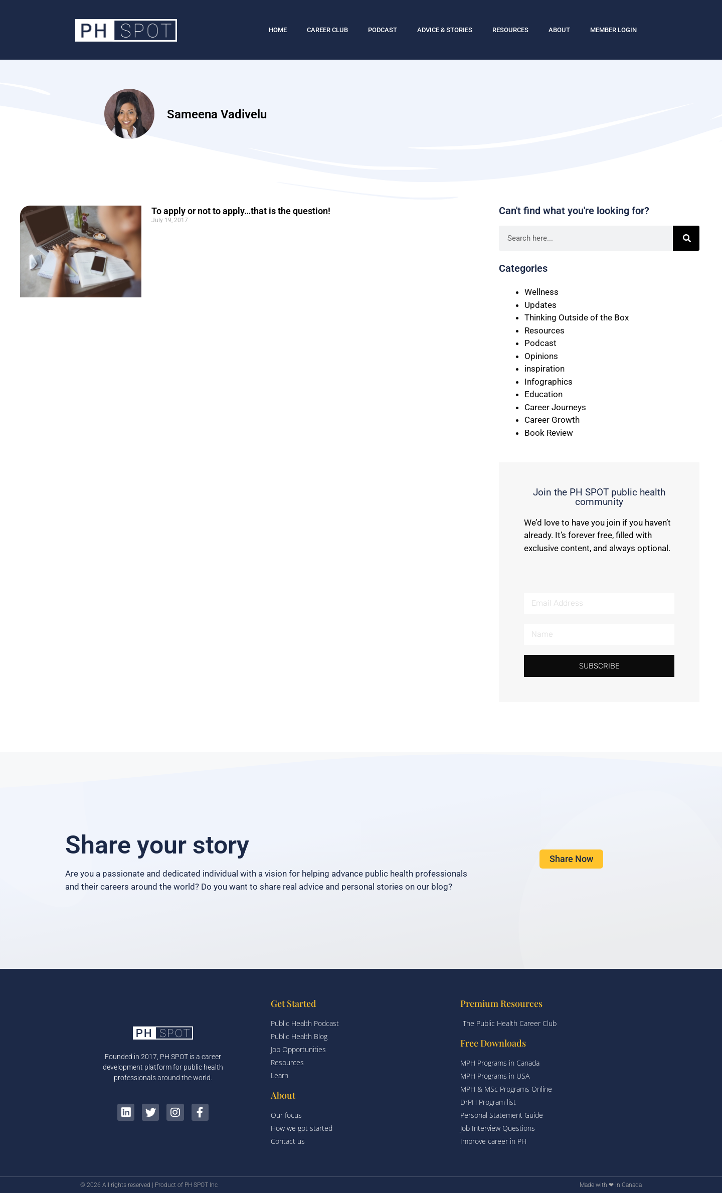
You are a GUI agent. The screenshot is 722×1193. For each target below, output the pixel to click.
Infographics (548, 382)
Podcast (540, 343)
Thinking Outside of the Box (576, 317)
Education (543, 394)
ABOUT (559, 30)
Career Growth (552, 420)
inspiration (544, 369)
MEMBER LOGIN (613, 30)
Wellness (541, 292)
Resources (544, 330)
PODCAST (382, 30)
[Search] (686, 238)
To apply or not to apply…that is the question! (240, 211)
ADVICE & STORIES (444, 30)
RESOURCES (510, 30)
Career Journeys (555, 407)
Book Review (548, 433)
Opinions (541, 356)
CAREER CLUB (327, 30)
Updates (540, 305)
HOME (278, 30)
